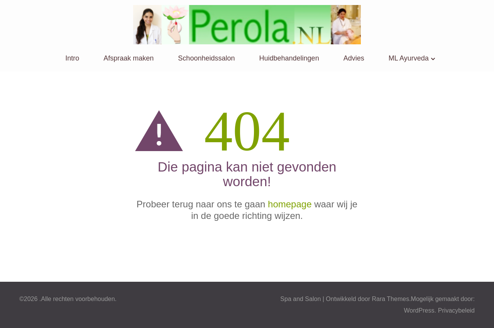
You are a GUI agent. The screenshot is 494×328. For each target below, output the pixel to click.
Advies (353, 58)
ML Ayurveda (409, 58)
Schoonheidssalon (206, 58)
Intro (72, 58)
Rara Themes (390, 299)
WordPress (419, 310)
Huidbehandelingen (289, 58)
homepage (289, 204)
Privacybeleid (456, 310)
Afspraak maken (128, 58)
